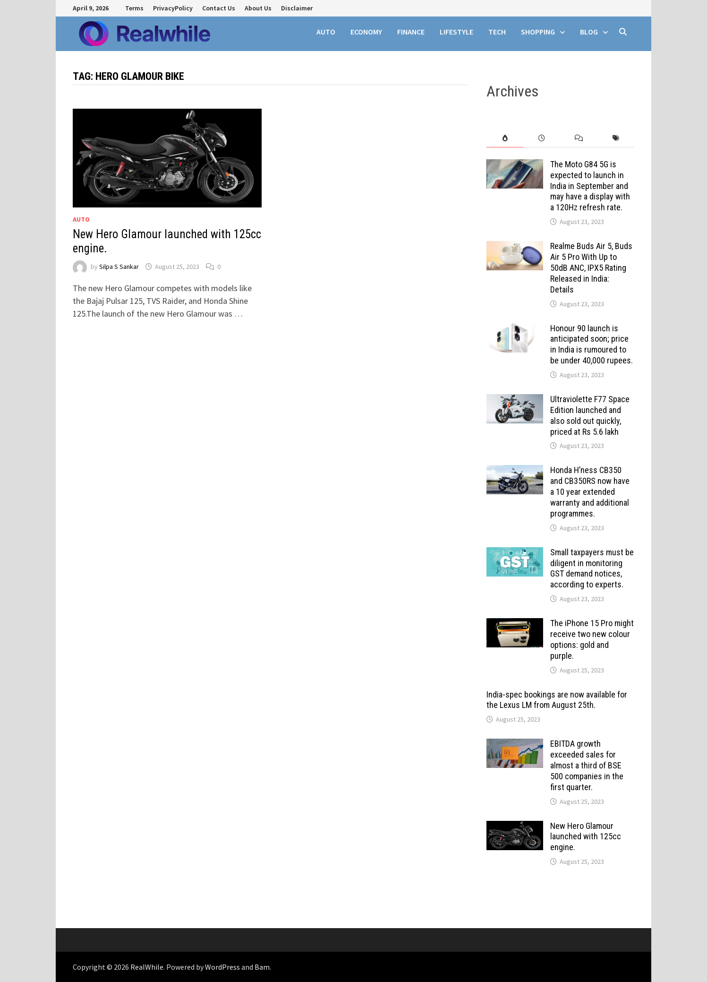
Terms (134, 8)
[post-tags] (615, 138)
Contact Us (218, 8)
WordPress (222, 967)
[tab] (504, 138)
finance (411, 31)
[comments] (579, 138)
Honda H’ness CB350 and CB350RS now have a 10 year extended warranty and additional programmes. (590, 491)
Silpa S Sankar (119, 266)
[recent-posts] (541, 138)
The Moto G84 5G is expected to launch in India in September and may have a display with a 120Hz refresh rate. (590, 185)
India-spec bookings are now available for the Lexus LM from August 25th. (556, 699)
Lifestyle (456, 31)
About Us (258, 8)
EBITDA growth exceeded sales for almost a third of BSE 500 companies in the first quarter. (586, 765)
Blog (589, 31)
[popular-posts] (504, 138)
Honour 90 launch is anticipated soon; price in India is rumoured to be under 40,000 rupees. (591, 344)
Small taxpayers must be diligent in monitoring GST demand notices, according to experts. (592, 568)
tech (497, 31)
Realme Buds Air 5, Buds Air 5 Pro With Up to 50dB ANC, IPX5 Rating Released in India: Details (591, 267)
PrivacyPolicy (173, 8)
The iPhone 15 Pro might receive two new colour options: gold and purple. (592, 639)
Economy (366, 31)
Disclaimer (297, 8)
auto (325, 31)
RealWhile (146, 967)
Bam (262, 967)
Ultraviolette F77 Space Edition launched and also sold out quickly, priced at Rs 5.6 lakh (590, 415)
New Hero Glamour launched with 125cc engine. (585, 837)
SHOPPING (538, 31)
